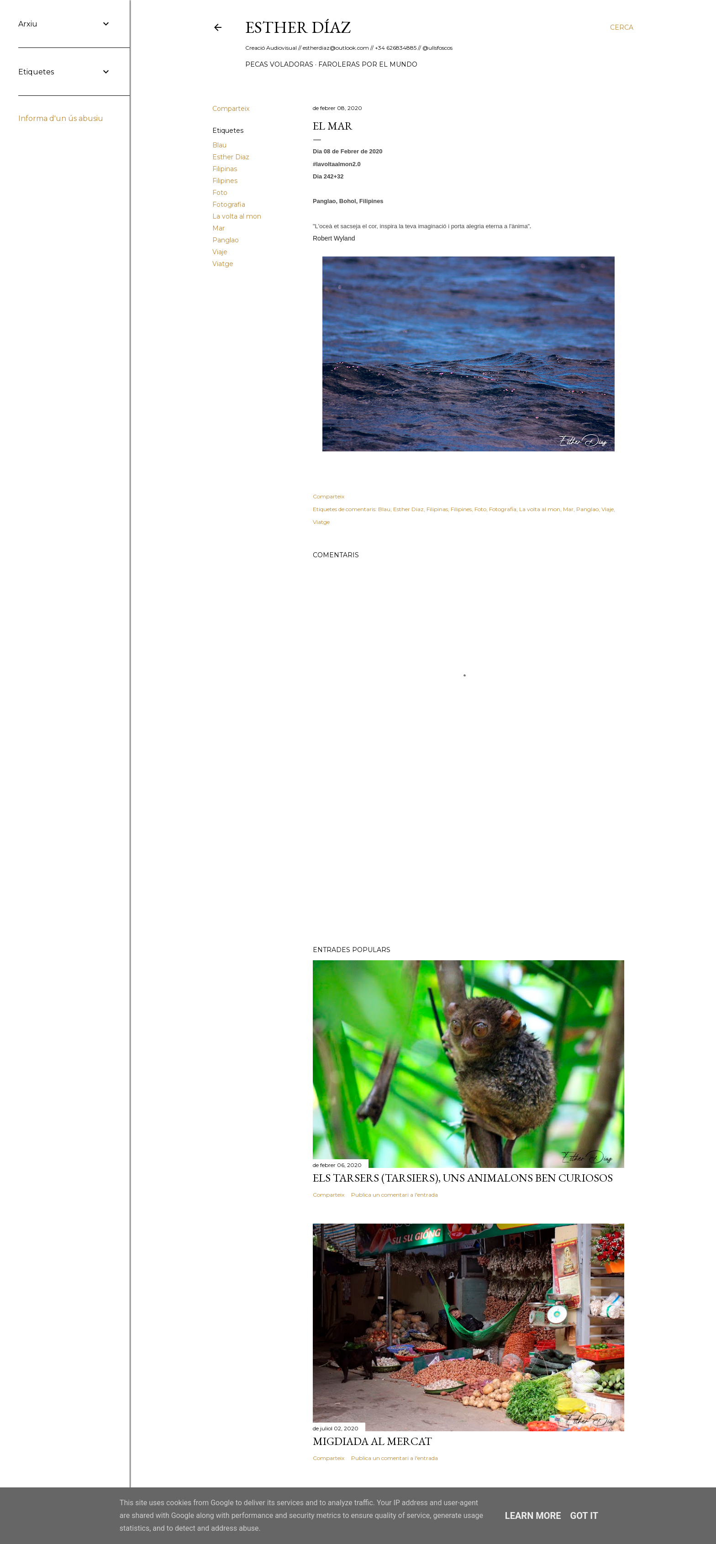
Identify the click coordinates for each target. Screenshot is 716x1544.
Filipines (224, 181)
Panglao (225, 240)
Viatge (222, 264)
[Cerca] (621, 27)
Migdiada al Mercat (372, 1441)
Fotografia (228, 204)
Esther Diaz (230, 157)
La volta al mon (236, 216)
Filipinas (224, 169)
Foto (219, 192)
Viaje (219, 252)
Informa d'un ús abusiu (60, 118)
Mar (218, 228)
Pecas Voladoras (279, 64)
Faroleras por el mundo (367, 64)
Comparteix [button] (230, 109)
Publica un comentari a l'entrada (394, 1194)
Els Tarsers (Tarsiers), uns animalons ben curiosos (463, 1178)
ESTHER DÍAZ (298, 27)
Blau (219, 145)
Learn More (533, 1515)
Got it (584, 1515)
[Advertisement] (468, 859)
